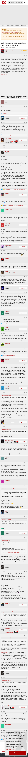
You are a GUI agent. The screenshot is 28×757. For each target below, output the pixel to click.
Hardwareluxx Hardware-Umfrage (10, 32)
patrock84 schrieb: (6, 680)
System (23, 118)
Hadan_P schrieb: (5, 638)
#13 (26, 317)
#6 (26, 199)
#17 (26, 392)
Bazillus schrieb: (5, 540)
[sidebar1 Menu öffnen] (25, 2)
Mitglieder (17, 25)
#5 (26, 156)
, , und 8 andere (12, 135)
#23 (26, 537)
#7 (26, 215)
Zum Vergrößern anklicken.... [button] (14, 552)
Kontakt (3, 756)
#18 (26, 426)
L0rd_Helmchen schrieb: (7, 488)
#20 (26, 462)
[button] (5, 26)
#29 (26, 730)
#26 (26, 635)
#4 (26, 145)
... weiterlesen (4, 74)
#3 (26, 122)
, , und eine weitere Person (14, 189)
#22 (26, 516)
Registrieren (24, 25)
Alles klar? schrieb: (6, 395)
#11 (26, 276)
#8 (26, 229)
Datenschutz (20, 756)
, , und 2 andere (13, 205)
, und (9, 355)
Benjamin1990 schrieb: (7, 611)
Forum (2, 25)
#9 (26, 250)
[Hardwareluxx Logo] (4, 2)
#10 (26, 264)
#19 (26, 445)
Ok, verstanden (18, 753)
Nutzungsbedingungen (11, 756)
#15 (26, 349)
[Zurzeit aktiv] (3, 362)
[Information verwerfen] (25, 29)
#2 (26, 106)
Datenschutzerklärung (11, 749)
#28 (26, 711)
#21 (26, 486)
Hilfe (25, 756)
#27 (26, 677)
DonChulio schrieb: (6, 519)
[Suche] (9, 2)
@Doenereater (4, 652)
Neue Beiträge (9, 25)
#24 (26, 571)
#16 (26, 364)
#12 (26, 292)
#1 (26, 55)
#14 (26, 333)
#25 (26, 609)
